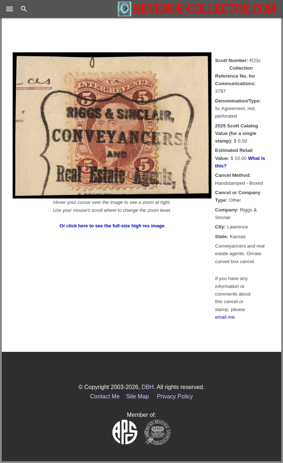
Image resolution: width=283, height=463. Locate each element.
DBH (148, 387)
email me (225, 317)
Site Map (137, 396)
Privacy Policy (175, 396)
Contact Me (105, 396)
